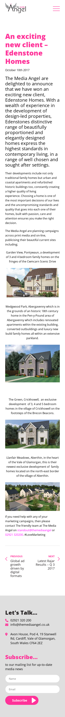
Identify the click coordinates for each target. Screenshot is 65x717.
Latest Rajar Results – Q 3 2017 (45, 562)
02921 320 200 (20, 620)
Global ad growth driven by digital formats (20, 566)
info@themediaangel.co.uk (29, 624)
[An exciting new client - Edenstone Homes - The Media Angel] (15, 8)
